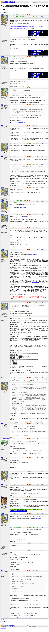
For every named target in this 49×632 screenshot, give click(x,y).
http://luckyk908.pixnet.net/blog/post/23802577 (20, 28)
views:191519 (3, 630)
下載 (23, 216)
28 (10, 545)
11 (10, 187)
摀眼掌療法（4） (19, 290)
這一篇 (27, 345)
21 (10, 440)
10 (10, 164)
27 (10, 529)
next (3, 621)
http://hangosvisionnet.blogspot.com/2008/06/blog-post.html (22, 26)
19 (10, 384)
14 (10, 227)
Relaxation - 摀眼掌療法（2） (18, 123)
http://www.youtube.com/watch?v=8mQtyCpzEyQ (20, 620)
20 (10, 425)
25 (10, 499)
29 (10, 552)
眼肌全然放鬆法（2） (36, 282)
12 (10, 200)
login (45, 1)
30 (10, 573)
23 (10, 473)
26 (10, 515)
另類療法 (12, 2)
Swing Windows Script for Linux (17, 467)
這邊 (25, 294)
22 (10, 459)
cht (4, 2)
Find (37, 1)
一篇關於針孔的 (37, 520)
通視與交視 (22, 207)
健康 (6, 2)
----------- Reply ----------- (5, 12)
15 (10, 249)
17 (10, 315)
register (47, 1)
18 (10, 379)
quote (42, 16)
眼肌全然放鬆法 (33, 254)
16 (10, 302)
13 (10, 214)
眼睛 (3, 626)
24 (10, 486)
